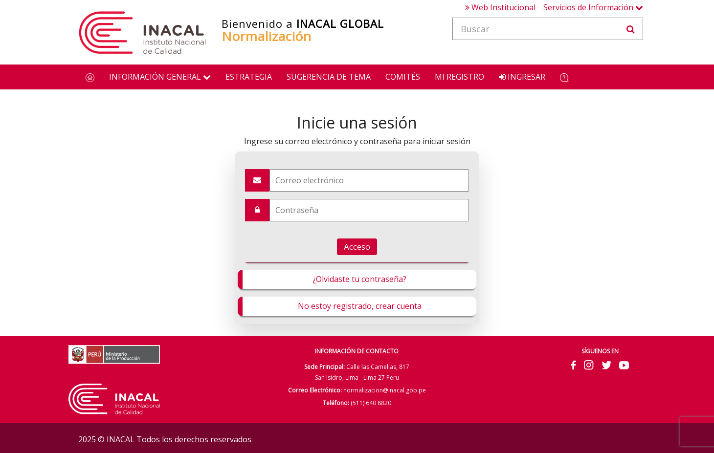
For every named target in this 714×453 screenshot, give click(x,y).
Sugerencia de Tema (329, 76)
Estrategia (248, 76)
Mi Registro (459, 76)
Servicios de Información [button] (593, 7)
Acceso (357, 246)
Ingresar (522, 76)
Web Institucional (500, 7)
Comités (402, 76)
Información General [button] (160, 76)
